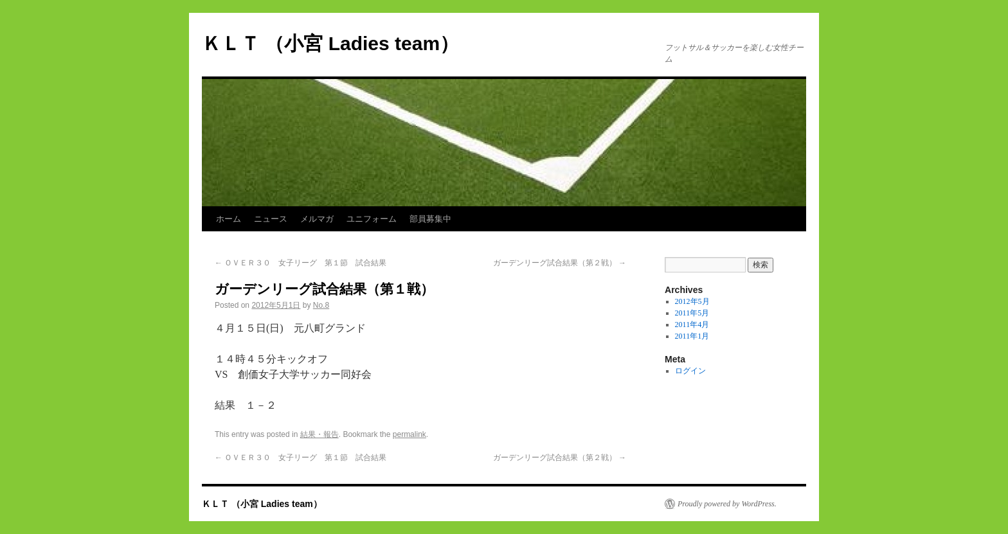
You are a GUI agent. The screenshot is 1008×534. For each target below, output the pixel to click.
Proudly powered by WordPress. (727, 503)
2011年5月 (692, 312)
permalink (409, 434)
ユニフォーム (371, 219)
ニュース (270, 219)
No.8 (321, 305)
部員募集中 (430, 219)
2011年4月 (692, 324)
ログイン (690, 370)
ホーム (228, 219)
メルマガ (317, 219)
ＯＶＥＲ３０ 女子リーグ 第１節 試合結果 (300, 262)
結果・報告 (319, 434)
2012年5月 (692, 301)
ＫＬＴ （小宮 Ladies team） (330, 43)
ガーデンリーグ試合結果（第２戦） (559, 262)
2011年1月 (692, 336)
